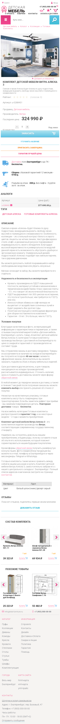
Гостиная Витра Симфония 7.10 (39, 594)
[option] (30, 55)
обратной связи (9, 377)
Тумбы (5, 660)
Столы (5, 652)
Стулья (5, 656)
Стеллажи (7, 648)
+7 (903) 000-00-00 (48, 7)
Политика (26, 644)
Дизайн (25, 632)
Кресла (5, 640)
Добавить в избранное (44, 79)
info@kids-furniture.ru (14, 612)
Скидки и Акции (29, 640)
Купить (22, 558)
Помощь (25, 652)
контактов (6, 475)
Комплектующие (10, 668)
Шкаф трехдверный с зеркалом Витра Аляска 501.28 (42, 548)
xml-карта (23, 684)
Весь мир (6, 680)
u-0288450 (6, 205)
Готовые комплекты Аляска (40, 214)
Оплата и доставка (49, 14)
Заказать (38, 133)
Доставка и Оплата (30, 636)
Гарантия (26, 648)
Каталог (23, 26)
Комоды (6, 636)
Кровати (6, 644)
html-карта (23, 680)
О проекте (9, 14)
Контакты (32, 14)
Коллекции (35, 26)
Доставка (16, 162)
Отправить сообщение (13, 720)
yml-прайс (23, 688)
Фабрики (21, 14)
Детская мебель (10, 26)
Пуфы (5, 624)
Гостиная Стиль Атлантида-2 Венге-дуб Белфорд (12, 595)
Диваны (6, 632)
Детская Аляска (11, 214)
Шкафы (6, 664)
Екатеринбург (9, 684)
